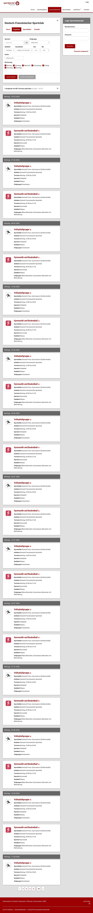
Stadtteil (7, 46)
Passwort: (68, 34)
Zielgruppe (33, 38)
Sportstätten (66, 9)
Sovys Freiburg (8, 909)
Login (87, 2)
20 (39, 888)
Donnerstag (37, 65)
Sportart (7, 38)
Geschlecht (19, 46)
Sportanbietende (54, 9)
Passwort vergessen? (81, 51)
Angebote (16, 29)
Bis (43, 46)
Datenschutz (7, 901)
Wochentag (8, 62)
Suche (7, 54)
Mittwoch (27, 65)
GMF (44, 901)
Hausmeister (37, 901)
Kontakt (86, 9)
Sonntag (18, 67)
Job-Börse (76, 9)
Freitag (46, 65)
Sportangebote (42, 9)
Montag (9, 65)
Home (33, 9)
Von (34, 46)
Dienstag (18, 65)
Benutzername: (70, 26)
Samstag (10, 67)
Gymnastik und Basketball (27, 130)
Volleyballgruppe (22, 102)
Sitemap (29, 901)
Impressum (22, 901)
